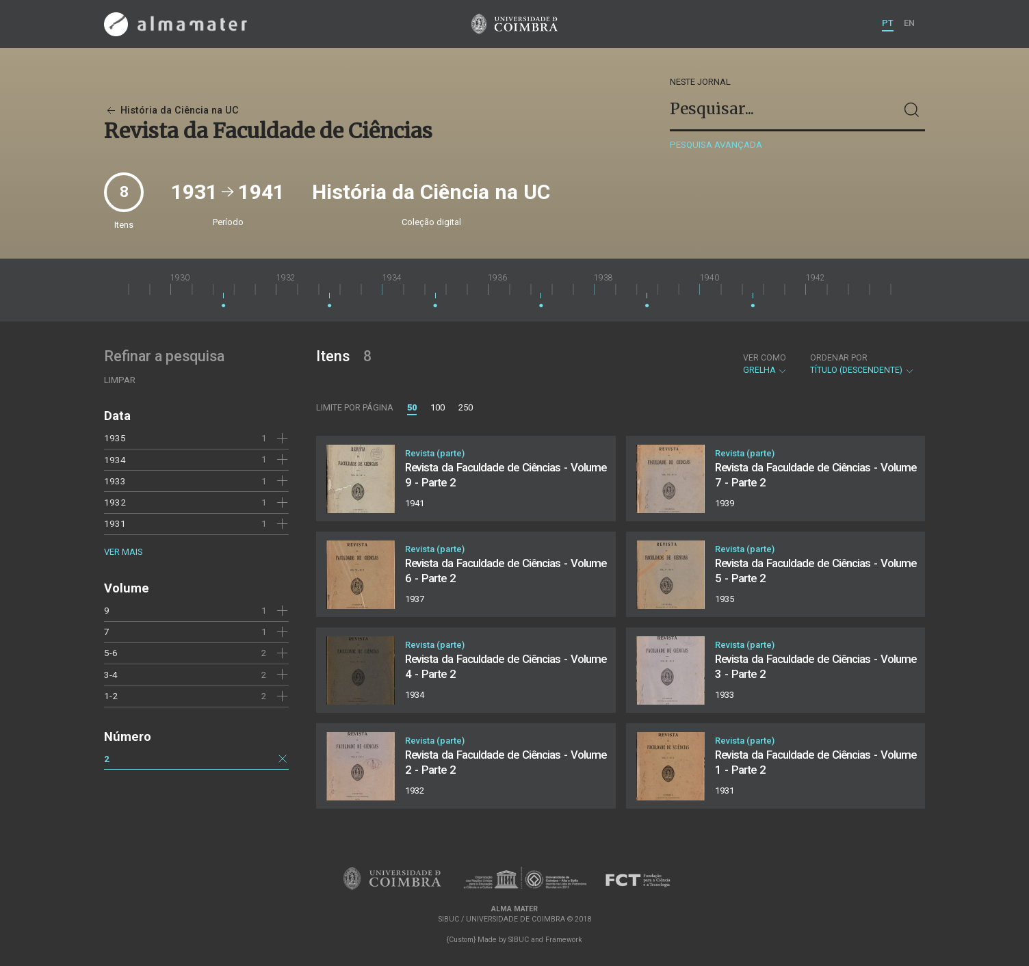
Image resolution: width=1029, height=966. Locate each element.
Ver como (764, 358)
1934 (115, 459)
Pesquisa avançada (716, 145)
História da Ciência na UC (171, 110)
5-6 (111, 652)
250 (465, 407)
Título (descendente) (862, 364)
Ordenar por (839, 358)
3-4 (111, 674)
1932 (115, 502)
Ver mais (123, 552)
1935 (115, 437)
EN (909, 23)
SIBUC (518, 939)
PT (888, 23)
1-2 (111, 695)
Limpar (119, 380)
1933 (115, 480)
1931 (115, 523)
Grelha (765, 364)
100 (437, 407)
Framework (563, 939)
